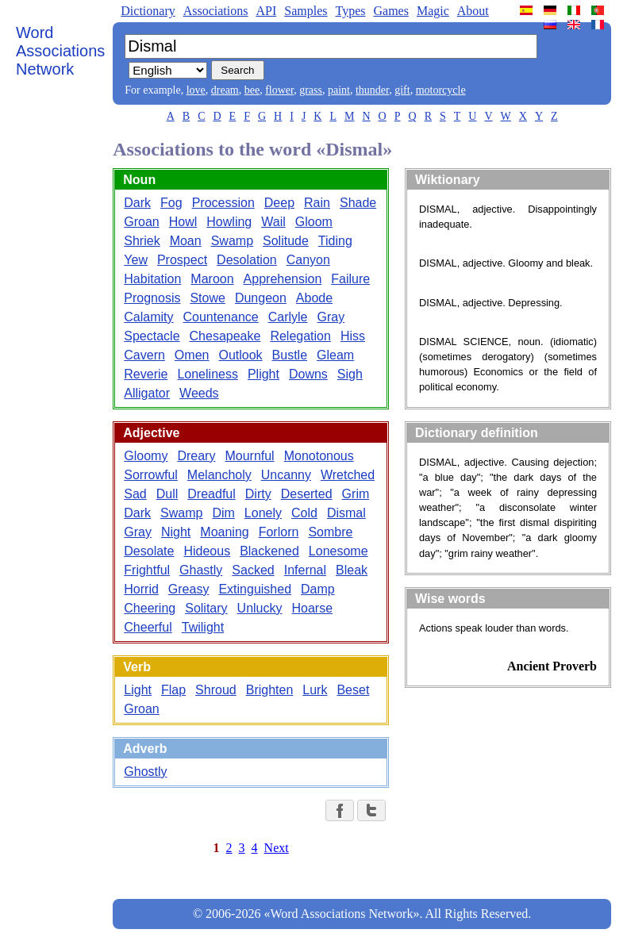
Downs (308, 374)
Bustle (289, 355)
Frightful (147, 570)
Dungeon (261, 298)
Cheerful (147, 627)
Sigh (350, 374)
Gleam (335, 355)
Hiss (352, 336)
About (473, 10)
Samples (305, 10)
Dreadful (211, 494)
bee (252, 90)
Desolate (149, 551)
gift (402, 90)
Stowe (207, 298)
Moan (186, 241)
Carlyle (288, 317)
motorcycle (441, 90)
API (266, 10)
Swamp (232, 241)
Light (138, 690)
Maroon (211, 279)
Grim (356, 494)
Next (276, 847)
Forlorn (279, 532)
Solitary (206, 608)
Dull (167, 494)
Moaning (224, 532)
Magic (433, 10)
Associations (215, 10)
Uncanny (286, 475)
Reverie (145, 374)
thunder (372, 90)
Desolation (247, 260)
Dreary (196, 456)
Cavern (144, 355)
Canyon (308, 260)
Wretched (348, 475)
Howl (183, 221)
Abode (314, 298)
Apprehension (283, 279)
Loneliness (207, 374)
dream (225, 90)
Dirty (258, 494)
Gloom (314, 221)
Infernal (305, 570)
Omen (192, 355)
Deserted (307, 494)
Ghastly (200, 570)
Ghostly (145, 771)
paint (339, 90)
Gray (331, 317)
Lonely (263, 513)
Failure (350, 279)
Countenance (221, 317)
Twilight (203, 627)
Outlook (240, 355)
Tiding (335, 241)
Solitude (286, 241)
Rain (317, 202)
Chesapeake (225, 336)
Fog (171, 202)
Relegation (300, 336)
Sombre (330, 532)
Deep (279, 202)
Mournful (249, 456)
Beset (353, 690)
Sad (135, 494)
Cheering (149, 608)
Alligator (147, 393)
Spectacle (151, 336)
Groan (141, 221)
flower (279, 90)
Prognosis (152, 298)
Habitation (152, 279)
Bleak (351, 570)
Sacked (253, 570)
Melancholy (219, 475)
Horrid (141, 589)
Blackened (269, 551)
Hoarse (312, 608)
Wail (273, 221)
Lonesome (338, 551)
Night (175, 532)
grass (310, 90)
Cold (304, 513)
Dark (137, 202)
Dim (223, 513)
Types (350, 10)
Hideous (206, 551)
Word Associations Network (60, 51)
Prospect (182, 260)
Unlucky (260, 608)
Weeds (199, 393)
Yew (136, 260)
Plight (263, 374)
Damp (318, 589)
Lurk (314, 690)
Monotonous (319, 456)
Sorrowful (151, 475)
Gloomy (145, 456)
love (196, 90)
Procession (223, 202)
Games (390, 10)
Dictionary (148, 10)
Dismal (346, 513)
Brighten (270, 690)
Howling (229, 221)
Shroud (216, 690)
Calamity (148, 317)
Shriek (142, 241)
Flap (173, 690)
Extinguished (254, 589)
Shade (358, 202)
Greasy (189, 589)
